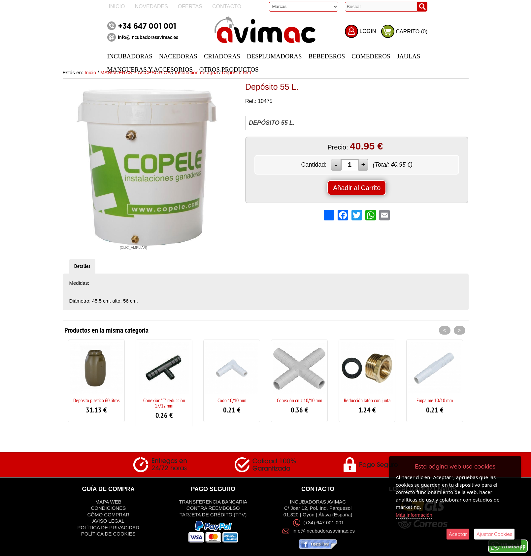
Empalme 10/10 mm (434, 400)
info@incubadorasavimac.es (323, 531)
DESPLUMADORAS (274, 56)
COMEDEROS (370, 56)
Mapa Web (108, 502)
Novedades (151, 6)
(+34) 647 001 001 (323, 522)
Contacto (226, 6)
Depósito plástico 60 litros (96, 400)
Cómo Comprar (108, 514)
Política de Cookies (108, 534)
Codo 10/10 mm (231, 400)
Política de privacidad (108, 527)
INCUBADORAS (129, 56)
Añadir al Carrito (357, 187)
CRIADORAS (222, 56)
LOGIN (368, 31)
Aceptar (458, 534)
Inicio (117, 6)
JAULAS (408, 56)
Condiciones (108, 508)
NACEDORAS (178, 56)
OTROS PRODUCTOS (229, 69)
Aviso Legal (108, 521)
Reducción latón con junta (367, 400)
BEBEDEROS (327, 56)
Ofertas (190, 6)
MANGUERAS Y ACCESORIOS (150, 69)
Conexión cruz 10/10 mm (299, 400)
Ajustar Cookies (494, 534)
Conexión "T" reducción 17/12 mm (164, 403)
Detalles (82, 266)
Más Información (414, 515)
